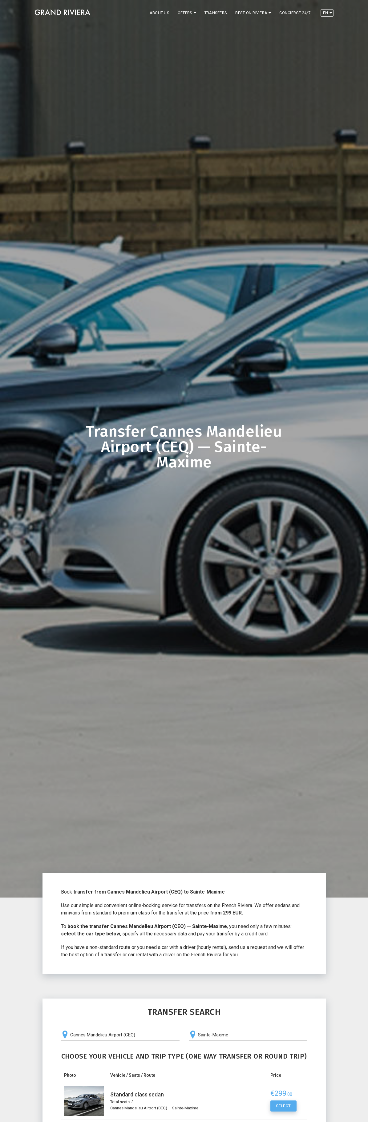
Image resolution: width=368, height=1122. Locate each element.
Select (283, 1106)
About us (159, 12)
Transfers (215, 12)
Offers (185, 12)
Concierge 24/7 (294, 12)
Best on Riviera (251, 12)
